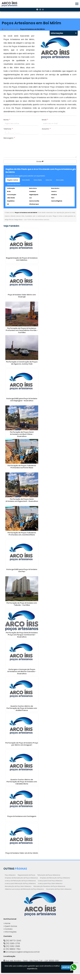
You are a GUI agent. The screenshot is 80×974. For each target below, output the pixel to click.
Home (7, 923)
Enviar (40, 162)
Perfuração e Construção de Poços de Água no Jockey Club (21, 363)
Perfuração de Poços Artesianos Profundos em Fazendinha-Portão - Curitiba (22, 330)
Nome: (7, 120)
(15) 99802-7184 (13, 949)
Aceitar (66, 967)
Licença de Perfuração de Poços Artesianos (20, 881)
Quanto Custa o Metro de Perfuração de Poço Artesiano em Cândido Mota (22, 782)
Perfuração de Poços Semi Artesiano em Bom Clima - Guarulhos (22, 434)
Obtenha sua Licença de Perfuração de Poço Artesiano (24, 889)
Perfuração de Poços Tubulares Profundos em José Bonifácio (22, 534)
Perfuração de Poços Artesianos (48, 875)
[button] (76, 4)
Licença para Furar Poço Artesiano (50, 881)
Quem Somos (11, 926)
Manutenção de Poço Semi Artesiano (18, 887)
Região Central (12, 180)
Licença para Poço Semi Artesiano (50, 884)
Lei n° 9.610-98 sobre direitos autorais (36, 220)
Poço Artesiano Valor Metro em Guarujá (22, 296)
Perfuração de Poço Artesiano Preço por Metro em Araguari (21, 744)
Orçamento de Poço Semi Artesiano (58, 889)
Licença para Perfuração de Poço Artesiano (20, 884)
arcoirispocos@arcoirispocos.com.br (23, 952)
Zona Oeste (38, 180)
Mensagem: (9, 138)
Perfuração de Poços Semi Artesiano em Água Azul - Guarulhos (22, 500)
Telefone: (8, 129)
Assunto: (46, 129)
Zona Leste (60, 180)
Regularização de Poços (26, 875)
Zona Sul (49, 180)
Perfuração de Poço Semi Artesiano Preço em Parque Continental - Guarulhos (22, 635)
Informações (10, 932)
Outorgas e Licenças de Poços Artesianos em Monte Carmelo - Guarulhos (21, 672)
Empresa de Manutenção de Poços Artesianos (21, 878)
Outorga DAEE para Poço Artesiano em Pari (21, 571)
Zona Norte (26, 180)
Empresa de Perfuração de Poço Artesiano (55, 878)
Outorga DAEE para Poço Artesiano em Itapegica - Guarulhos (21, 400)
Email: (45, 120)
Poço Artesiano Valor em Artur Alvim (21, 853)
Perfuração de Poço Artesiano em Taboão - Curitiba (22, 604)
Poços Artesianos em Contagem (21, 816)
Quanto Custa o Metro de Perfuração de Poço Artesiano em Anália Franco (22, 708)
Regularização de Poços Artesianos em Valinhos (21, 259)
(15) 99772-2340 (13, 941)
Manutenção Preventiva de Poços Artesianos (49, 887)
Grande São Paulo (13, 185)
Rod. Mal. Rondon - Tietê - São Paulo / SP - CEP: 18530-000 (32, 961)
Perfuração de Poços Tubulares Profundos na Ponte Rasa (22, 467)
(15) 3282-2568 (13, 946)
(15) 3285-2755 (13, 943)
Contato (8, 929)
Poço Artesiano (10, 875)
